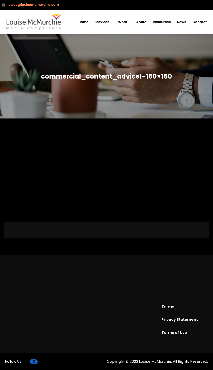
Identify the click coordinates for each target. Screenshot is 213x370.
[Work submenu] (129, 22)
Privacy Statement (179, 319)
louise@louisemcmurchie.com (33, 4)
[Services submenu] (111, 22)
